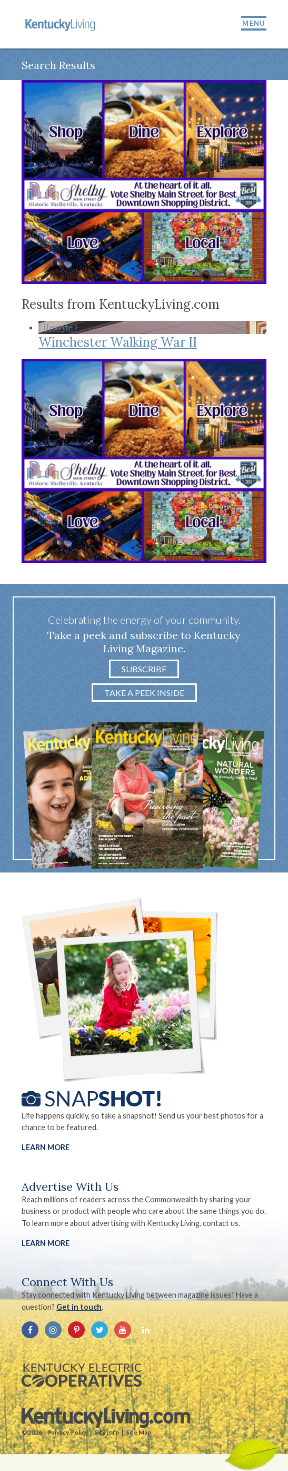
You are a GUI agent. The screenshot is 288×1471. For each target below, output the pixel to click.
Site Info (107, 1432)
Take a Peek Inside (144, 693)
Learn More (45, 1147)
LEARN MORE (45, 1243)
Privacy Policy (68, 1432)
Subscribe (144, 669)
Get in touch (79, 1306)
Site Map (138, 1432)
